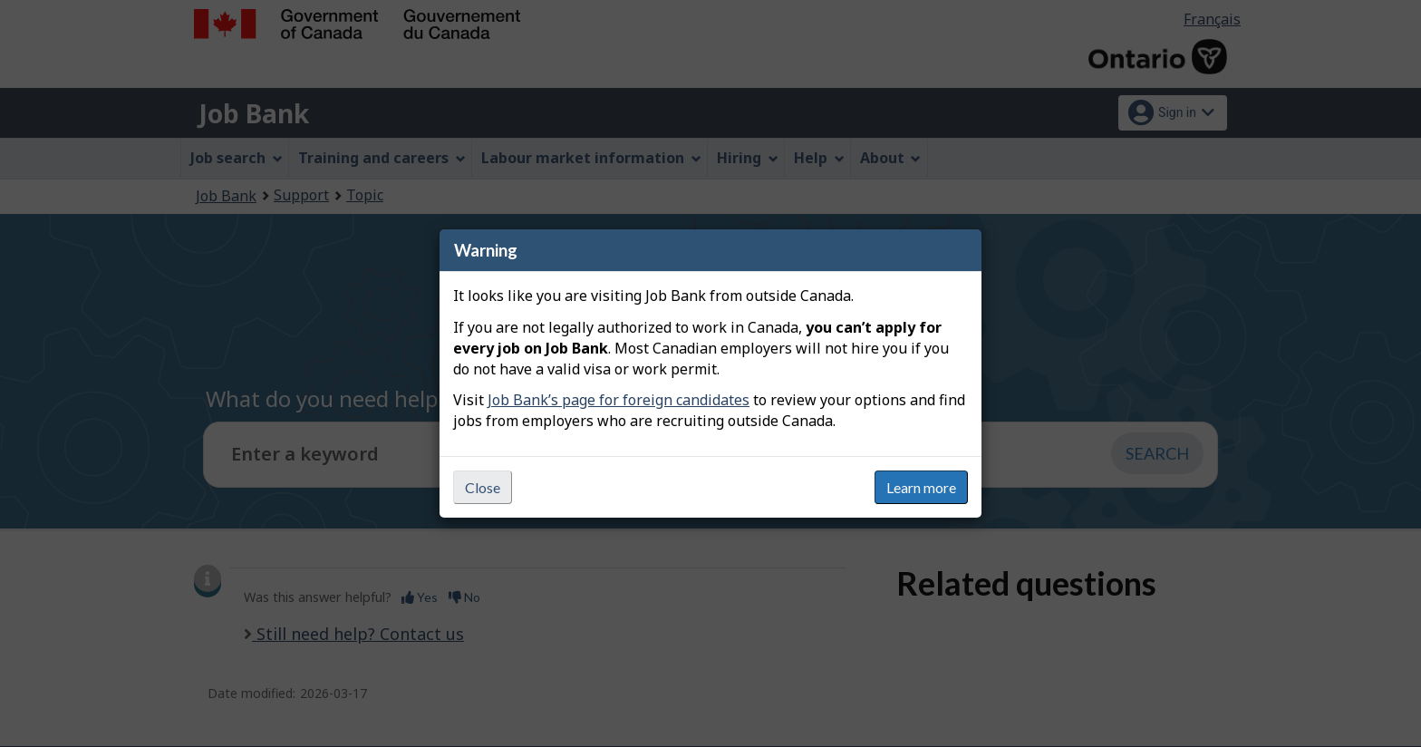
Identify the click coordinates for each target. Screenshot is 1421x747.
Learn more (921, 487)
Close (482, 487)
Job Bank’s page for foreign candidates (618, 400)
